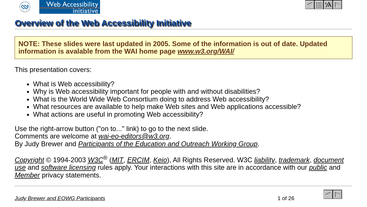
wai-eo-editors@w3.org (133, 136)
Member (27, 175)
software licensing (68, 167)
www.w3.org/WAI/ (205, 51)
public (318, 167)
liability (264, 160)
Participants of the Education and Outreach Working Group (168, 144)
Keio (160, 160)
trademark (294, 160)
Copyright (29, 160)
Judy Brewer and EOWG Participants (60, 198)
